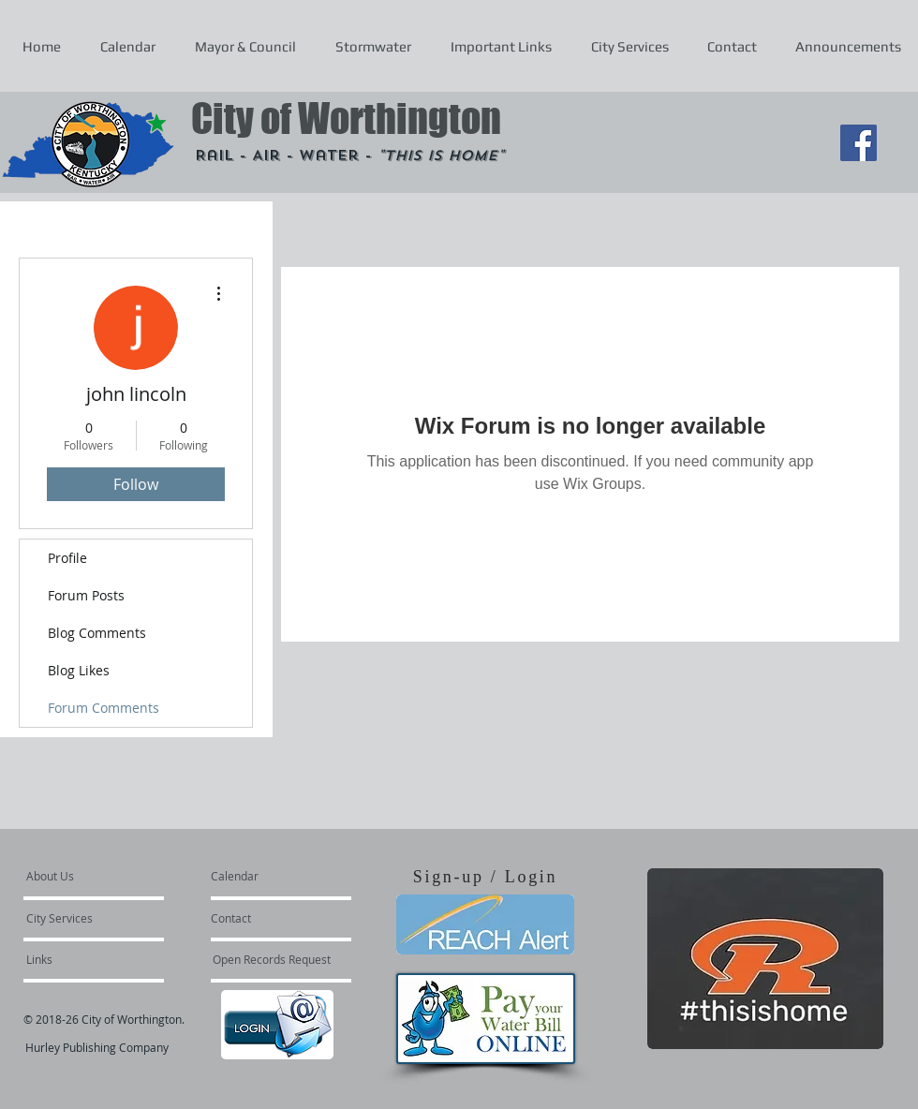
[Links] (76, 959)
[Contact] (261, 918)
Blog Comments (97, 633)
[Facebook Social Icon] (858, 143)
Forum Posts (86, 595)
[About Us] (98, 876)
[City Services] (80, 918)
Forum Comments (103, 708)
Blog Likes (79, 670)
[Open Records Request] (272, 959)
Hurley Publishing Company (97, 1047)
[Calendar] (264, 876)
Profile (67, 558)
